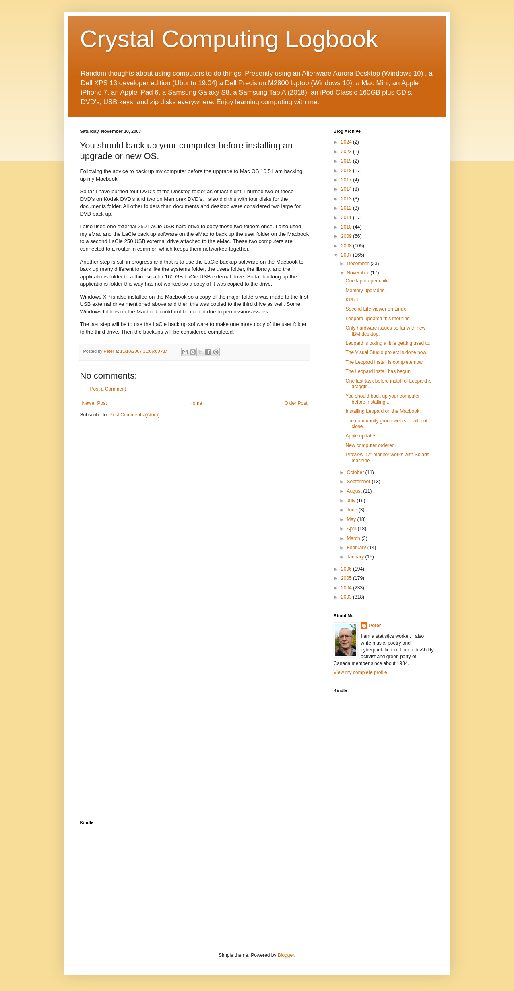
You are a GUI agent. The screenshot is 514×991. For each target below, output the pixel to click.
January (356, 557)
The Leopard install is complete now (383, 362)
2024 (347, 142)
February (357, 547)
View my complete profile (360, 672)
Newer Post (94, 403)
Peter (375, 625)
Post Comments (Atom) (134, 415)
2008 (347, 246)
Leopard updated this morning (377, 318)
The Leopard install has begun (377, 371)
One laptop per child (366, 281)
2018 (347, 170)
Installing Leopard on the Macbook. (383, 411)
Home (195, 403)
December (358, 263)
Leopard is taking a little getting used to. (387, 343)
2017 (347, 180)
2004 (347, 588)
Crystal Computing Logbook (229, 38)
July (352, 500)
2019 (347, 161)
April (352, 529)
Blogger (286, 955)
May (352, 519)
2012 (347, 208)
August (355, 491)
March (354, 538)
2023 (347, 152)
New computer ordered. (370, 445)
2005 (347, 578)
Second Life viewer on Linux (375, 309)
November (358, 273)
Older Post (296, 403)
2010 (347, 227)
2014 (347, 189)
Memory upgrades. (365, 290)
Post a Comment (108, 389)
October (356, 472)
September (359, 481)
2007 (347, 255)
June (352, 510)
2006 (347, 569)
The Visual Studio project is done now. (386, 352)
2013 (347, 199)
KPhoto (353, 300)
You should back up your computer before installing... (382, 398)
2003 (347, 597)
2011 (347, 217)
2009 (347, 236)
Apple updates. (361, 436)
